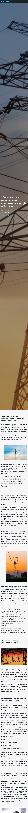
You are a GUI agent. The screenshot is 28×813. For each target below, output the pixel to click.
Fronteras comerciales (7, 215)
